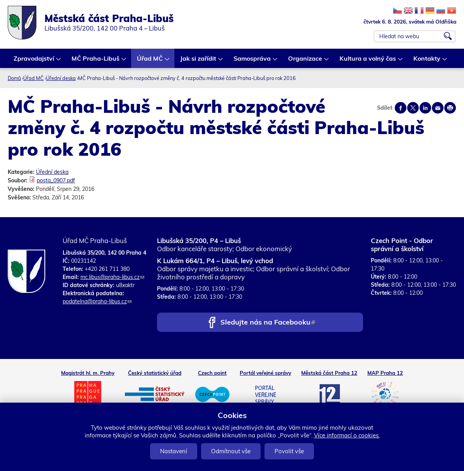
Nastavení (173, 451)
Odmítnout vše (231, 451)
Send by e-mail (438, 108)
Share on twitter (413, 108)
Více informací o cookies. (347, 435)
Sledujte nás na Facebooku (267, 323)
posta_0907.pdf (56, 180)
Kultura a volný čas (368, 61)
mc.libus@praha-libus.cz (112, 277)
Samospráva (252, 61)
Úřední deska (61, 78)
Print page (450, 108)
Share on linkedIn (425, 108)
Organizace (305, 61)
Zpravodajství (34, 61)
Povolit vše (289, 451)
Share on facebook (400, 108)
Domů (14, 78)
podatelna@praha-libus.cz (97, 301)
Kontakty (427, 61)
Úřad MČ (150, 61)
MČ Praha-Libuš (96, 61)
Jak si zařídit (198, 61)
